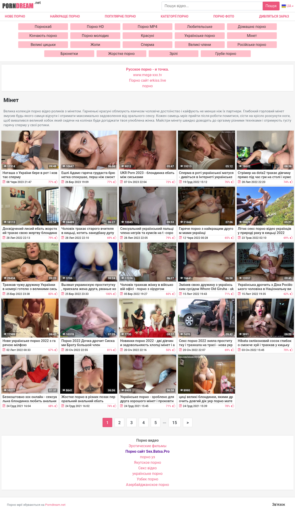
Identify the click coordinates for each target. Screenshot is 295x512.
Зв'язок (278, 504)
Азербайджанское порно (147, 484)
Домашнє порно (252, 26)
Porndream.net (55, 504)
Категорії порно (174, 16)
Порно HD (95, 26)
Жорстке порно (121, 53)
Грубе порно (225, 53)
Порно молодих (95, 35)
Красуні (147, 35)
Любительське (199, 26)
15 (174, 422)
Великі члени (199, 44)
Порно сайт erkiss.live (147, 80)
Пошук (271, 6)
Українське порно (199, 35)
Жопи (95, 44)
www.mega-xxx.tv (147, 75)
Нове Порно (15, 16)
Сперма (147, 44)
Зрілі (173, 53)
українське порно (148, 473)
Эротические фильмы (148, 446)
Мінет (252, 35)
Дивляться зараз (274, 16)
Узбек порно (147, 479)
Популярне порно (120, 16)
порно (147, 86)
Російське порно (252, 44)
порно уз (147, 457)
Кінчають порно (43, 35)
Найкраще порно (65, 16)
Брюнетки (69, 53)
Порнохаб (43, 26)
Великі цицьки (43, 44)
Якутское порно (147, 462)
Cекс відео (147, 468)
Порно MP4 (147, 26)
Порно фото (223, 16)
